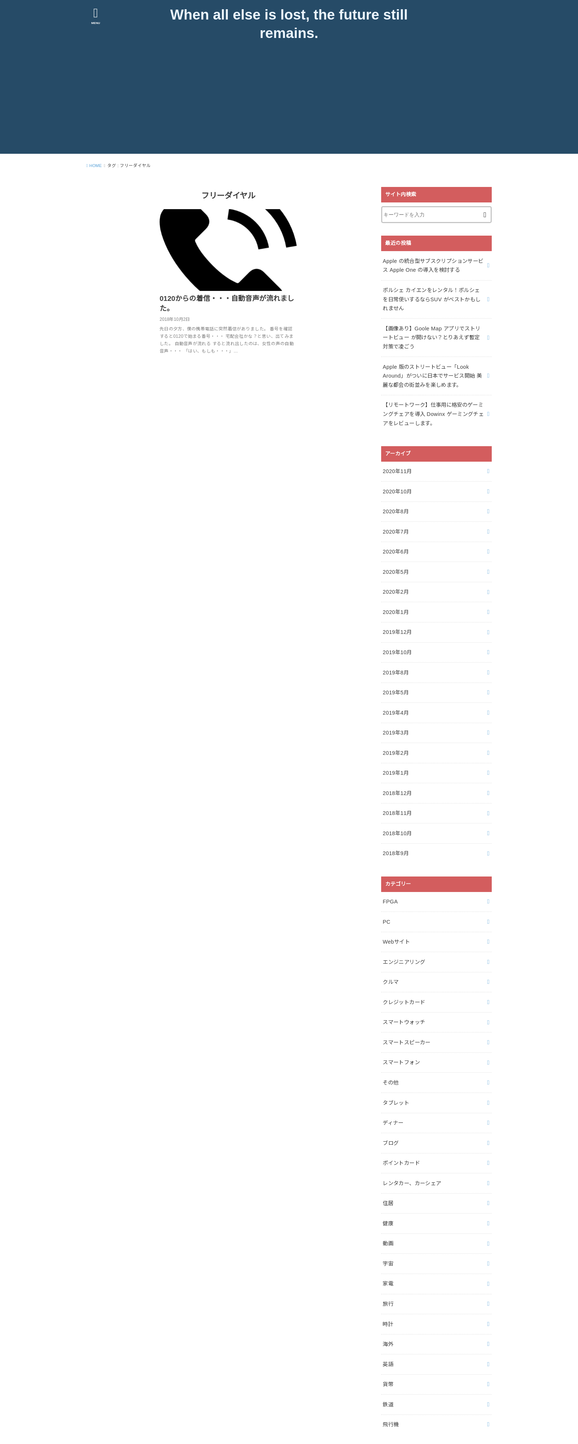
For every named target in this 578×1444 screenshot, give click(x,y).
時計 (388, 1293)
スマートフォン (401, 1040)
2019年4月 (395, 701)
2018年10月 (397, 817)
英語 (388, 1332)
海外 (388, 1313)
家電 (388, 1254)
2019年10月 (397, 642)
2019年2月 (395, 739)
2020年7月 (395, 525)
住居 (388, 1177)
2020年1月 (395, 603)
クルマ (390, 962)
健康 (388, 1196)
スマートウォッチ (404, 1001)
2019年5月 (395, 681)
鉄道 (388, 1371)
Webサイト (396, 923)
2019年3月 (395, 720)
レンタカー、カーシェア (412, 1157)
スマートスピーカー (406, 1021)
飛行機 (390, 1390)
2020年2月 (395, 584)
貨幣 (388, 1352)
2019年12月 (397, 623)
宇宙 (388, 1235)
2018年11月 (397, 798)
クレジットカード (404, 982)
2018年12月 (397, 778)
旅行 (388, 1274)
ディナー (393, 1098)
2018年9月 (395, 837)
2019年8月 (395, 661)
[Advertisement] (289, 104)
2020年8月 (395, 506)
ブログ (390, 1118)
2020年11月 (397, 467)
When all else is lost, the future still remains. (289, 25)
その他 (390, 1060)
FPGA (390, 884)
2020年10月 (397, 486)
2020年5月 (395, 564)
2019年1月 (395, 759)
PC (386, 904)
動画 (388, 1215)
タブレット (396, 1079)
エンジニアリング (404, 943)
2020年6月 (395, 545)
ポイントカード (401, 1138)
